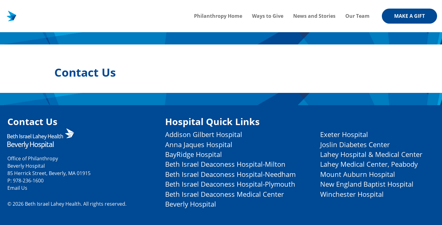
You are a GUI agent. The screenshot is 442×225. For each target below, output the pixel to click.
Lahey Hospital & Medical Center (371, 154)
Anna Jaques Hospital (198, 144)
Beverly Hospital (190, 204)
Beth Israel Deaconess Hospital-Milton (225, 164)
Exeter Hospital (344, 134)
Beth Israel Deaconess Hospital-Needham (230, 174)
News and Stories (314, 16)
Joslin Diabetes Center (355, 144)
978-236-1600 (28, 180)
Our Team (357, 16)
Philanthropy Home (218, 16)
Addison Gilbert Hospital (203, 134)
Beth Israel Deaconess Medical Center (224, 194)
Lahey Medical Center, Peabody (369, 164)
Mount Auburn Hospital (357, 174)
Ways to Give (267, 16)
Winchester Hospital (352, 194)
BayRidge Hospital (193, 154)
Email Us (17, 188)
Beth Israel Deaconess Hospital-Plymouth (230, 184)
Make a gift (409, 16)
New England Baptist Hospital (366, 184)
